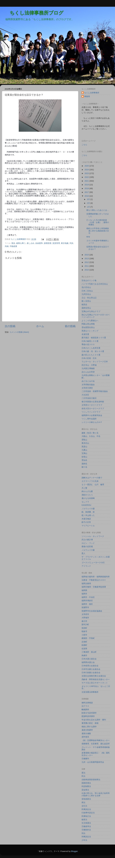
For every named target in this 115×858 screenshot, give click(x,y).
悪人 (83, 553)
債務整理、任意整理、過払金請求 (96, 744)
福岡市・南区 (87, 604)
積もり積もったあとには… (97, 210)
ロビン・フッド (88, 543)
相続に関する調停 (89, 727)
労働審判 (85, 759)
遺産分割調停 (87, 730)
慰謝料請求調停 (88, 716)
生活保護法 (86, 823)
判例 (7, 246)
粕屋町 (84, 645)
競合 (13, 243)
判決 (71, 243)
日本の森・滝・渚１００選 (93, 351)
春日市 (84, 621)
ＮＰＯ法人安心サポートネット (95, 683)
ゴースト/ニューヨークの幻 (93, 562)
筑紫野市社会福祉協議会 (92, 611)
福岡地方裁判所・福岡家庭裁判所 (96, 577)
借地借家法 (86, 799)
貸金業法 (85, 790)
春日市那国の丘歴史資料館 (93, 402)
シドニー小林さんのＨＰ (92, 422)
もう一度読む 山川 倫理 (93, 484)
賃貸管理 (56, 243)
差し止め (30, 243)
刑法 (83, 833)
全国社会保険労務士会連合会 (94, 676)
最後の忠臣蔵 (87, 546)
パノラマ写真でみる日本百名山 (95, 284)
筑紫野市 (85, 607)
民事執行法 (86, 816)
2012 (87, 262)
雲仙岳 (84, 460)
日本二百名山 (87, 291)
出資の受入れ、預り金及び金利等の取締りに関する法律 (96, 794)
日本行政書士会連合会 (91, 672)
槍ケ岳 (84, 467)
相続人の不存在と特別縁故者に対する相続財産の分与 (97, 230)
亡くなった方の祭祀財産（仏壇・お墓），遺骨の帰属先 (97, 222)
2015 (87, 255)
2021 (87, 181)
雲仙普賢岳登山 (88, 327)
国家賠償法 (86, 783)
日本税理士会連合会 (90, 666)
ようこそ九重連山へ (90, 320)
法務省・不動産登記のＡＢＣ (94, 580)
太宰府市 (85, 614)
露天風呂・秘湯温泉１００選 (94, 338)
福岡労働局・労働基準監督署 (94, 587)
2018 (87, 188)
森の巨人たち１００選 (91, 355)
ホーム (40, 326)
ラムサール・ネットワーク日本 (95, 361)
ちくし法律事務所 (91, 93)
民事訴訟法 (86, 809)
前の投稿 (70, 326)
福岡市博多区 (87, 600)
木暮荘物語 (86, 519)
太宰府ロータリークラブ (92, 405)
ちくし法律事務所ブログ (31, 13)
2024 (87, 170)
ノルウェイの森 (88, 508)
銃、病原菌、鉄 (88, 512)
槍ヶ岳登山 (86, 301)
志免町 (84, 642)
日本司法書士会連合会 (91, 669)
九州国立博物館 (88, 368)
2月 (88, 203)
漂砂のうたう (87, 495)
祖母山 (84, 457)
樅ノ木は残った (88, 515)
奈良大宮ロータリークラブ (93, 408)
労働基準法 (86, 826)
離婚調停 (85, 709)
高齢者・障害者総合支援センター (96, 679)
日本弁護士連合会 (89, 659)
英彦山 (84, 446)
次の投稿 (10, 326)
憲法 (83, 773)
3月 (88, 199)
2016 (87, 196)
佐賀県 (84, 649)
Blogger (74, 851)
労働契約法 (86, 830)
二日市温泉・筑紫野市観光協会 (95, 391)
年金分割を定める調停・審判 (94, 720)
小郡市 (84, 635)
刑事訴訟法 (86, 837)
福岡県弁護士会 (88, 662)
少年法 (84, 840)
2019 (87, 185)
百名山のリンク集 (89, 280)
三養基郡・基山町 (89, 652)
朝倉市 (84, 631)
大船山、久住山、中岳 (91, 436)
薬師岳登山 (86, 308)
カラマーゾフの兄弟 (90, 481)
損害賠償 (47, 243)
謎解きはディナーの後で (92, 478)
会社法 (84, 806)
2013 (87, 258)
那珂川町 (85, 624)
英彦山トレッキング (90, 331)
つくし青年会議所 (89, 419)
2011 (87, 266)
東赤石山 (85, 443)
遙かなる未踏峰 (88, 498)
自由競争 (39, 243)
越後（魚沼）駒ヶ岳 (90, 433)
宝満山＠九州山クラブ (91, 311)
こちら (84, 145)
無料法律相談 (87, 703)
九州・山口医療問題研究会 (93, 762)
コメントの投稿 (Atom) (19, 332)
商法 (83, 802)
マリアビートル (88, 526)
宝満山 (84, 453)
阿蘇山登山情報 (88, 324)
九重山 (84, 450)
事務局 (87, 96)
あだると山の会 (88, 381)
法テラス (85, 706)
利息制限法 (86, 786)
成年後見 (85, 737)
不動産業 (13, 246)
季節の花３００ (88, 344)
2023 (87, 173)
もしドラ (85, 502)
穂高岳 (84, 304)
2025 (87, 166)
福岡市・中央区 (88, 597)
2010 (87, 270)
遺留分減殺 (86, 733)
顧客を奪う (21, 243)
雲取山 (84, 440)
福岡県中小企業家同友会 (92, 415)
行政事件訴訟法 (88, 813)
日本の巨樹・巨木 (89, 358)
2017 (87, 192)
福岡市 (84, 594)
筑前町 (84, 628)
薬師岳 (84, 464)
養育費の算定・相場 (90, 723)
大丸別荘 (85, 395)
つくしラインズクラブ (91, 412)
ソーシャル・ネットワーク (93, 536)
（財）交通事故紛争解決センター (96, 740)
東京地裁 (64, 243)
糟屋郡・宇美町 (88, 638)
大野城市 (85, 618)
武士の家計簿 (87, 540)
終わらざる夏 (87, 491)
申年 (88, 237)
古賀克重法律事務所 (90, 692)
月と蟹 (84, 488)
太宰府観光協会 (88, 384)
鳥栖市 (84, 655)
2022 (87, 177)
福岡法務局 (86, 583)
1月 (88, 207)
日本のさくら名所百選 (91, 348)
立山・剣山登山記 (89, 298)
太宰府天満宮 (87, 388)
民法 (83, 776)
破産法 (84, 819)
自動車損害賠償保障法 (91, 780)
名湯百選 (85, 334)
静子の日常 (86, 522)
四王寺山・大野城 (89, 365)
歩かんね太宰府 (88, 372)
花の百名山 (86, 287)
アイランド (86, 566)
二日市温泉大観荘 (89, 398)
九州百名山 (86, 294)
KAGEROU (86, 505)
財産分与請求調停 (89, 713)
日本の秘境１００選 (90, 341)
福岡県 (84, 590)
